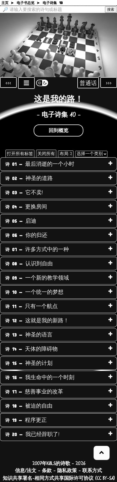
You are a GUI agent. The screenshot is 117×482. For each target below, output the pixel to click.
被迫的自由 (28, 406)
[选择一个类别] (91, 154)
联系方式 (92, 470)
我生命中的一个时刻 (39, 377)
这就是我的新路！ (37, 320)
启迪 (20, 221)
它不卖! (24, 192)
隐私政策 (67, 470)
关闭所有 (46, 154)
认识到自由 (29, 263)
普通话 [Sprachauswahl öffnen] (88, 83)
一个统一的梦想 (34, 292)
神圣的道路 (29, 178)
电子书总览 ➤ (28, 3)
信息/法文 (25, 470)
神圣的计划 (28, 363)
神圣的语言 (28, 335)
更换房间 (26, 207)
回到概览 (58, 130)
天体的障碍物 (31, 349)
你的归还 (26, 235)
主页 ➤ (7, 3)
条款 (47, 470)
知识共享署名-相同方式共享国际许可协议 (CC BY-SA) (59, 478)
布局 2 (66, 154)
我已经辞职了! (32, 434)
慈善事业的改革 (34, 391)
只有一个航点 (31, 306)
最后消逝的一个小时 (39, 164)
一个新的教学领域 (37, 278)
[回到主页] (58, 45)
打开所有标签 (20, 154)
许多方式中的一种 (37, 249)
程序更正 (26, 420)
